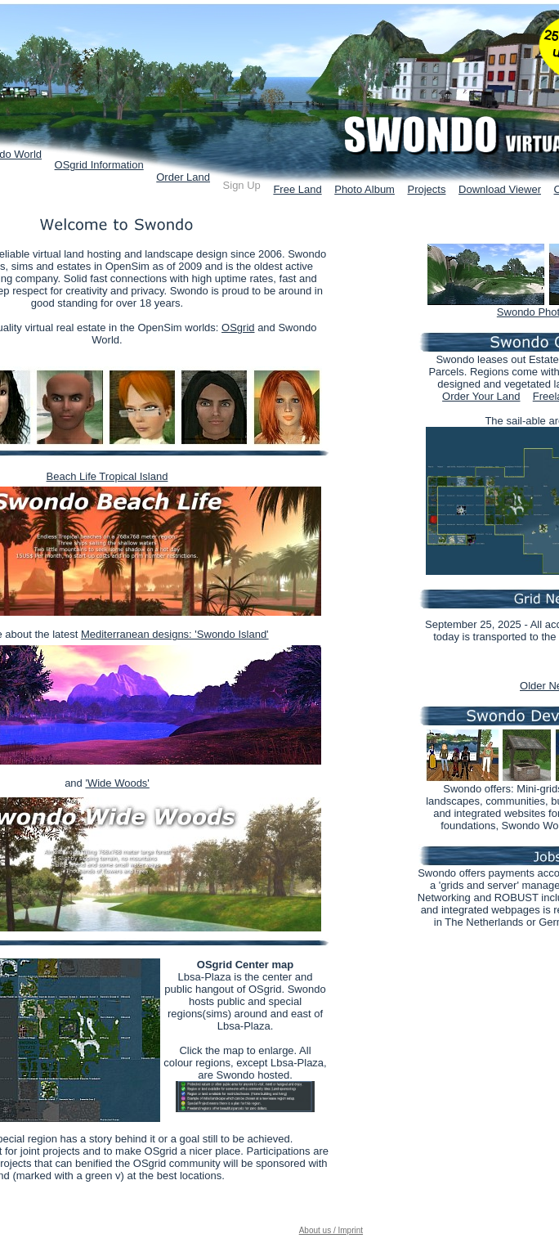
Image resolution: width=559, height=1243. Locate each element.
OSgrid (237, 327)
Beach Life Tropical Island (107, 476)
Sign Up (242, 185)
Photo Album (364, 189)
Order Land (183, 177)
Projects (427, 189)
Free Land (297, 189)
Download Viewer (499, 189)
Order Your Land (481, 396)
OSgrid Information (99, 165)
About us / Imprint (331, 1230)
